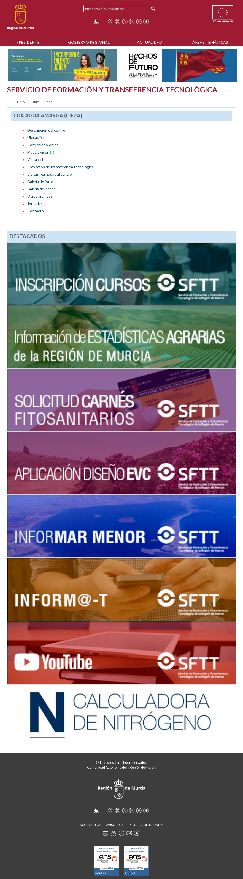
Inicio (20, 102)
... (50, 102)
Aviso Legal (115, 824)
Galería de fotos (40, 181)
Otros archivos (40, 196)
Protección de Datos (146, 824)
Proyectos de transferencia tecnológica (60, 166)
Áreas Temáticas (210, 42)
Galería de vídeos (41, 188)
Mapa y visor (41, 152)
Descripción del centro (46, 130)
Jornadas (35, 203)
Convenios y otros (42, 144)
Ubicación (35, 137)
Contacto (35, 210)
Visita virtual (37, 159)
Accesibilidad (91, 824)
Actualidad (149, 42)
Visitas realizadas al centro (49, 174)
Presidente (28, 42)
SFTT (36, 102)
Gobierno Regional (89, 42)
